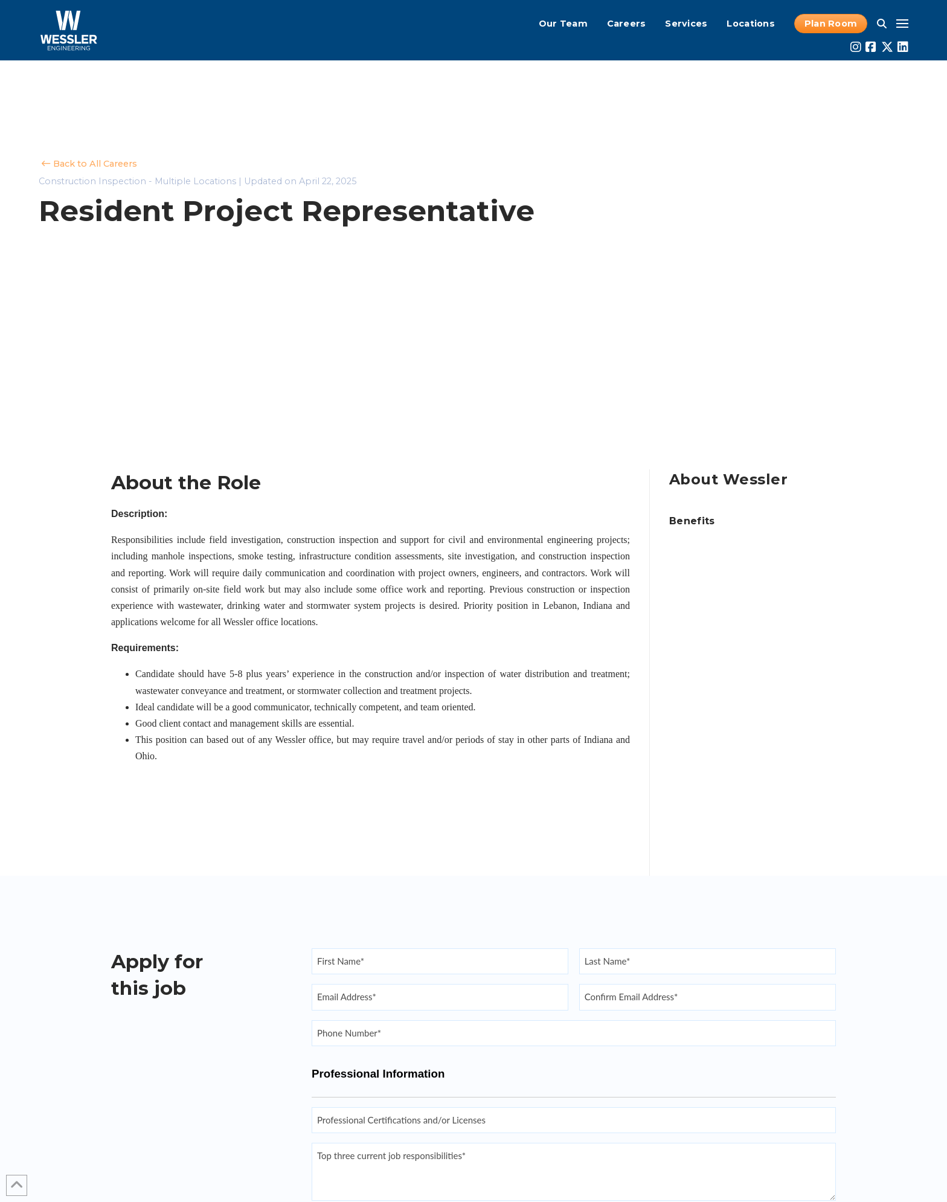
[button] (882, 23)
